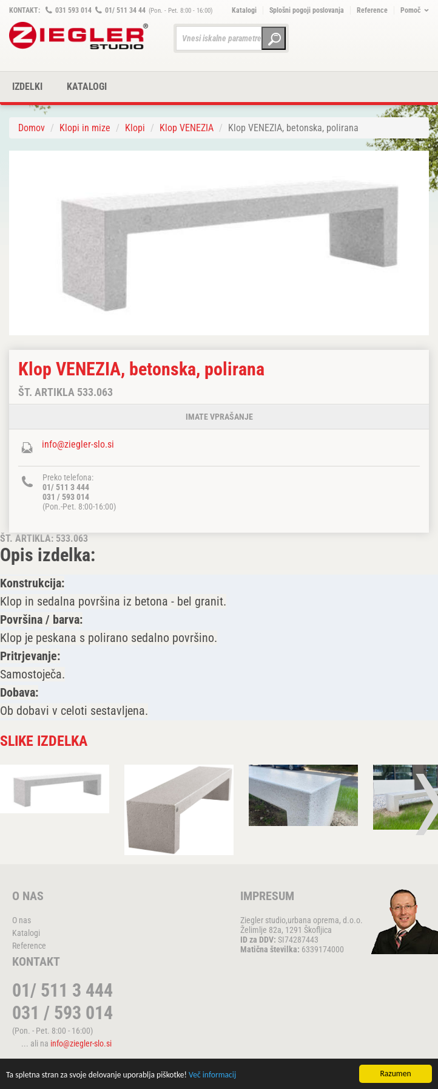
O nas (21, 920)
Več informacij (212, 1075)
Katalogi (244, 10)
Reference (372, 10)
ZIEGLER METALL (79, 35)
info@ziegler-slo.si (78, 444)
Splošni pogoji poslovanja (306, 10)
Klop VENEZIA (187, 128)
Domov (31, 128)
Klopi (135, 128)
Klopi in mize (84, 128)
